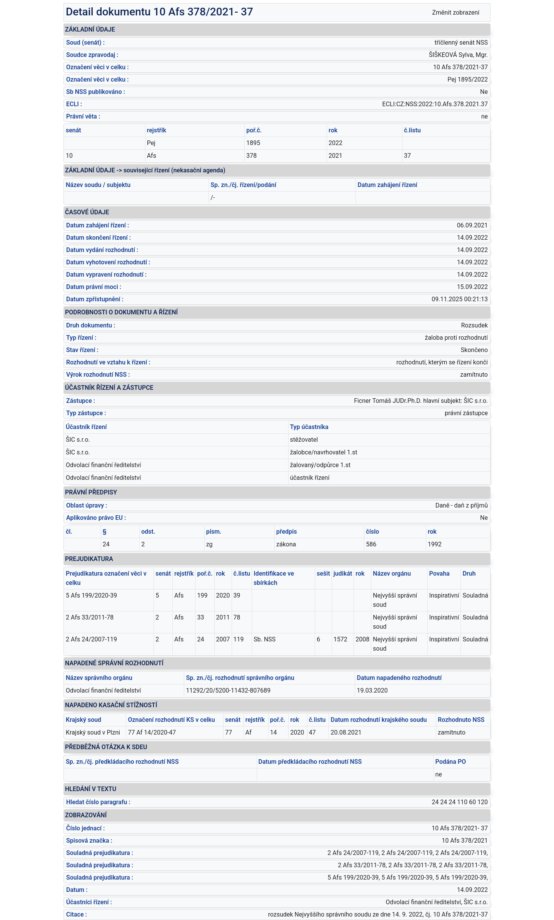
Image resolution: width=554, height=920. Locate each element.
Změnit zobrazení (455, 12)
